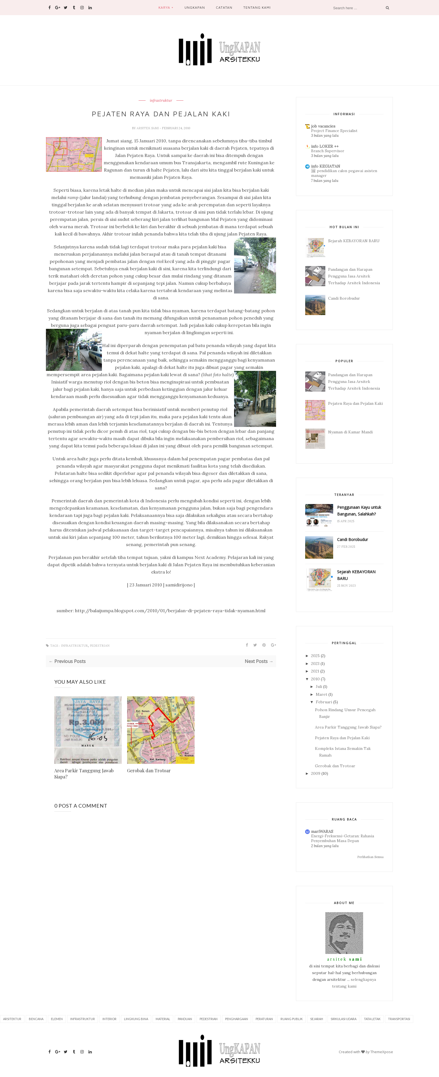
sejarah (316, 1019)
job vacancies (323, 126)
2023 (315, 663)
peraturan (264, 1019)
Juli (319, 686)
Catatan (224, 7)
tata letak (372, 1019)
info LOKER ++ (324, 146)
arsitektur (12, 1019)
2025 (315, 655)
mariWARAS (322, 831)
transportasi (399, 1019)
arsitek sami (148, 128)
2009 (315, 773)
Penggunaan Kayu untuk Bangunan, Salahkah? (359, 511)
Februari (324, 701)
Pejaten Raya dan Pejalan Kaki (355, 403)
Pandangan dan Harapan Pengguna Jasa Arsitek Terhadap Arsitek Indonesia (354, 276)
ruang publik (292, 1019)
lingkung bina (136, 1019)
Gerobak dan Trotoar (149, 770)
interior (109, 1019)
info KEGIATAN (325, 166)
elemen (57, 1019)
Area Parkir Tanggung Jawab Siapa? (84, 774)
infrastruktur (161, 100)
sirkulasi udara (343, 1019)
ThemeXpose (381, 1051)
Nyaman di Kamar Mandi (350, 432)
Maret (321, 694)
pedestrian (99, 646)
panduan (185, 1019)
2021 (315, 671)
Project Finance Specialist (334, 130)
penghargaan (236, 1019)
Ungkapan (195, 7)
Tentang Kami (257, 7)
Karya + (166, 7)
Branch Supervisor (327, 151)
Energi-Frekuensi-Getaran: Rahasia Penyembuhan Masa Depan (342, 838)
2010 (315, 678)
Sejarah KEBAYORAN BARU (354, 240)
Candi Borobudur (344, 298)
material (163, 1019)
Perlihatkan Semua (371, 857)
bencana (36, 1019)
